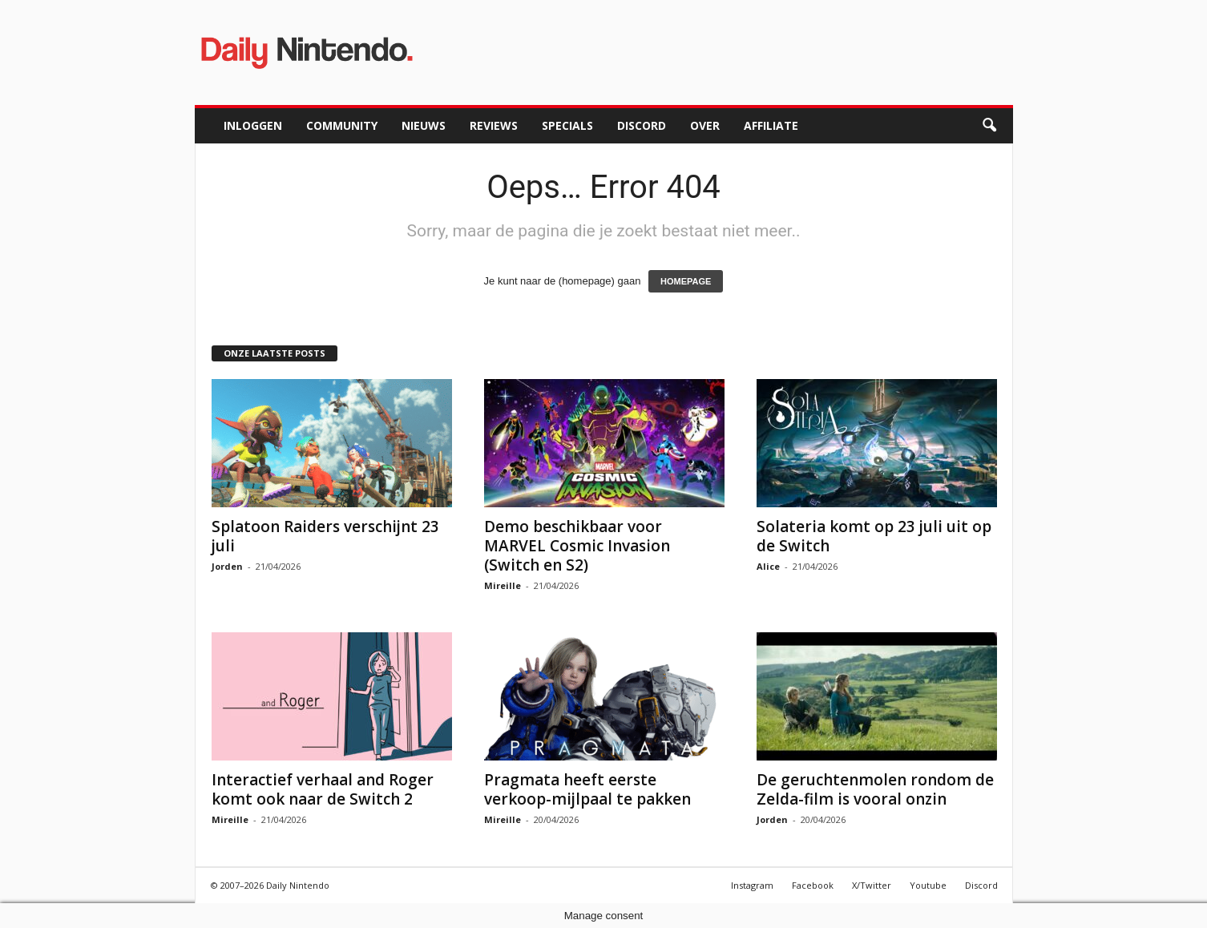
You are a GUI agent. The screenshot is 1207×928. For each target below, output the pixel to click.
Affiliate (771, 125)
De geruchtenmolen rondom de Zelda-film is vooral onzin (875, 789)
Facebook (813, 885)
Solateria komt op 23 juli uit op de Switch (874, 536)
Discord (641, 125)
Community (341, 125)
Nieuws (424, 125)
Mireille (502, 585)
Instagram (752, 885)
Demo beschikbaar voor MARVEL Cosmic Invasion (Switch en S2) (577, 545)
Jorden (227, 566)
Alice (768, 566)
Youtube (928, 885)
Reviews (494, 125)
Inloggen (253, 125)
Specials (567, 125)
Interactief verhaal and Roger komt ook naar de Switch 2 (323, 789)
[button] (989, 125)
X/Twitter (871, 885)
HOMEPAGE (685, 281)
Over (705, 125)
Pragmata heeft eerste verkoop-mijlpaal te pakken (587, 789)
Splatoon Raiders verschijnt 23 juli (325, 536)
